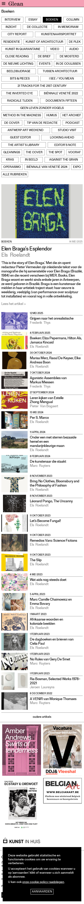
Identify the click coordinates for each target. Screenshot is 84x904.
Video (54, 49)
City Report (17, 34)
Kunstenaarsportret (58, 34)
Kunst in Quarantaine (22, 49)
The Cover (34, 152)
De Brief (44, 56)
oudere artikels (42, 717)
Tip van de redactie (42, 123)
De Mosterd (69, 56)
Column (72, 20)
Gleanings (11, 152)
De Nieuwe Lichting (18, 64)
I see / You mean (61, 79)
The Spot (55, 152)
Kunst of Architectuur (44, 42)
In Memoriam (68, 27)
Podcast (73, 123)
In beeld (31, 160)
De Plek (75, 42)
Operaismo (12, 167)
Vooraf (74, 152)
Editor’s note (65, 145)
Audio (74, 49)
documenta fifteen (61, 101)
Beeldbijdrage (19, 71)
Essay (33, 20)
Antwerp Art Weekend (25, 130)
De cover (11, 123)
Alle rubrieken (15, 175)
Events (44, 64)
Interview (12, 20)
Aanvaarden (42, 892)
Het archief (71, 115)
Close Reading (17, 56)
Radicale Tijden (20, 101)
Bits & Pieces (20, 79)
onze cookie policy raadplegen (43, 882)
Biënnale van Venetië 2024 (47, 167)
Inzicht (11, 27)
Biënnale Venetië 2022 (61, 93)
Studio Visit (67, 130)
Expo (77, 167)
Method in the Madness (22, 115)
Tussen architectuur (60, 71)
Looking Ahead (62, 138)
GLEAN (15, 5)
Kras (10, 160)
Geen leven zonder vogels (42, 108)
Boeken (52, 20)
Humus (51, 115)
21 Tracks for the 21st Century (42, 86)
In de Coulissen (68, 64)
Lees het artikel (12, 304)
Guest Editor (20, 138)
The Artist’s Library (23, 145)
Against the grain (63, 160)
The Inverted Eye (19, 93)
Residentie (11, 42)
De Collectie (37, 27)
